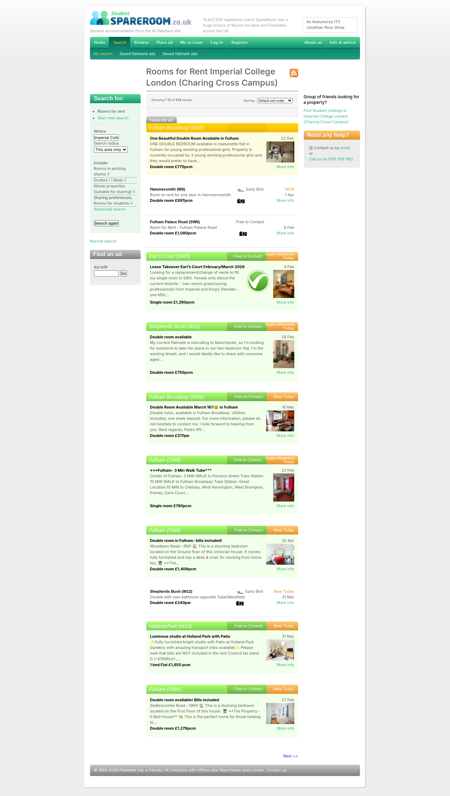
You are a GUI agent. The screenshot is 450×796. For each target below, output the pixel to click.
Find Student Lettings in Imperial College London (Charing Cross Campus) (326, 116)
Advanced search (110, 209)
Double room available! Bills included (184, 699)
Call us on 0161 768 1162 (331, 159)
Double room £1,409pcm (173, 568)
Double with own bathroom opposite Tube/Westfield (197, 597)
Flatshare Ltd (131, 770)
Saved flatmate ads (179, 53)
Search (119, 42)
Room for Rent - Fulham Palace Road (183, 227)
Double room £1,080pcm (173, 233)
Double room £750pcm (171, 372)
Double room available (171, 336)
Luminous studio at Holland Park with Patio (190, 636)
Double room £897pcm (171, 200)
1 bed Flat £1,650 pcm (170, 664)
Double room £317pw (169, 435)
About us (313, 42)
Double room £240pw (170, 602)
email (345, 147)
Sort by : (268, 100)
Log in (217, 42)
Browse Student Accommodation (141, 42)
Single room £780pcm (171, 505)
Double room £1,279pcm (173, 728)
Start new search (113, 117)
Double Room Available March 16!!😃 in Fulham (194, 407)
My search (103, 53)
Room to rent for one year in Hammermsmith (190, 194)
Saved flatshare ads (137, 53)
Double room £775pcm (171, 166)
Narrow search (103, 241)
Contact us (276, 770)
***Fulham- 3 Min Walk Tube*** (181, 470)
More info (285, 166)
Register (239, 42)
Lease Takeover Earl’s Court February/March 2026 (197, 266)
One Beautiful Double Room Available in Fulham (194, 138)
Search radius (106, 143)
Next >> (290, 756)
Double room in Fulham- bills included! (186, 540)
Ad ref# (101, 267)
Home (99, 42)
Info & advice (343, 42)
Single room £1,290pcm (172, 302)
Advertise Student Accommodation (164, 42)
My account (191, 42)
